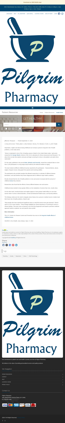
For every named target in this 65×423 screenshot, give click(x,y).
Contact (4, 376)
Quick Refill (30, 13)
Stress (24, 256)
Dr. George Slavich (16, 155)
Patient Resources (49, 112)
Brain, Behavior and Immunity (32, 162)
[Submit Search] (59, 125)
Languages (9, 13)
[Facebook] (59, 13)
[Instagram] (62, 13)
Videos (22, 128)
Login (55, 13)
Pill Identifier (21, 13)
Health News (10, 128)
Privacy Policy (6, 384)
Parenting (5, 256)
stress (11, 181)
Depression (18, 256)
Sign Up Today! (49, 13)
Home (41, 112)
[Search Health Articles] (29, 125)
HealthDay (13, 237)
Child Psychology (33, 256)
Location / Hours (39, 13)
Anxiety (11, 256)
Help (15, 13)
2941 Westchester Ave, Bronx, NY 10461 (15, 7)
